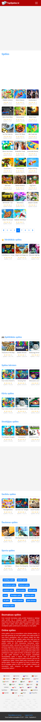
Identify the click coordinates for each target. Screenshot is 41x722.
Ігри (21, 684)
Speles (24, 690)
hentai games (24, 708)
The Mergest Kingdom (8, 437)
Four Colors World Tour (9, 381)
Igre (30, 687)
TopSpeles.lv (13, 3)
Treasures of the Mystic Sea (10, 352)
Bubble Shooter (21, 352)
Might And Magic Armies (23, 255)
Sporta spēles (8, 550)
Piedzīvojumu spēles (9, 585)
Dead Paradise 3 (36, 509)
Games (7, 676)
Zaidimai (34, 690)
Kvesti (5, 595)
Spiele (16, 678)
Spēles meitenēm (18, 600)
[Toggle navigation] (36, 3)
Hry (22, 687)
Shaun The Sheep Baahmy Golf (25, 566)
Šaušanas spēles (10, 522)
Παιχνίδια (33, 693)
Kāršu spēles (8, 393)
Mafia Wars (8, 538)
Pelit (10, 703)
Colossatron (21, 437)
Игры (26, 676)
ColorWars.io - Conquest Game (11, 255)
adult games (15, 708)
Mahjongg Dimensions (22, 409)
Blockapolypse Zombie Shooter (25, 538)
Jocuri (30, 684)
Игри (23, 693)
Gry (14, 687)
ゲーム (20, 696)
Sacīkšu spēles (9, 494)
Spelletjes (26, 678)
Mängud (14, 690)
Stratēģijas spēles (10, 421)
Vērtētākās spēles (11, 239)
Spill (14, 681)
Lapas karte (29, 715)
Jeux (36, 678)
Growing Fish (22, 381)
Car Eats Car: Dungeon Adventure (26, 509)
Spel (22, 681)
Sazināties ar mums (14, 715)
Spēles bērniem (9, 365)
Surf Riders (8, 566)
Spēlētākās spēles (12, 337)
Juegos (6, 678)
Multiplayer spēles (9, 605)
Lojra (14, 693)
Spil (31, 681)
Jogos (34, 676)
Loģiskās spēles (29, 595)
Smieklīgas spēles (9, 580)
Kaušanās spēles (8, 590)
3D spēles (6, 600)
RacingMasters (8, 509)
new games (32, 708)
